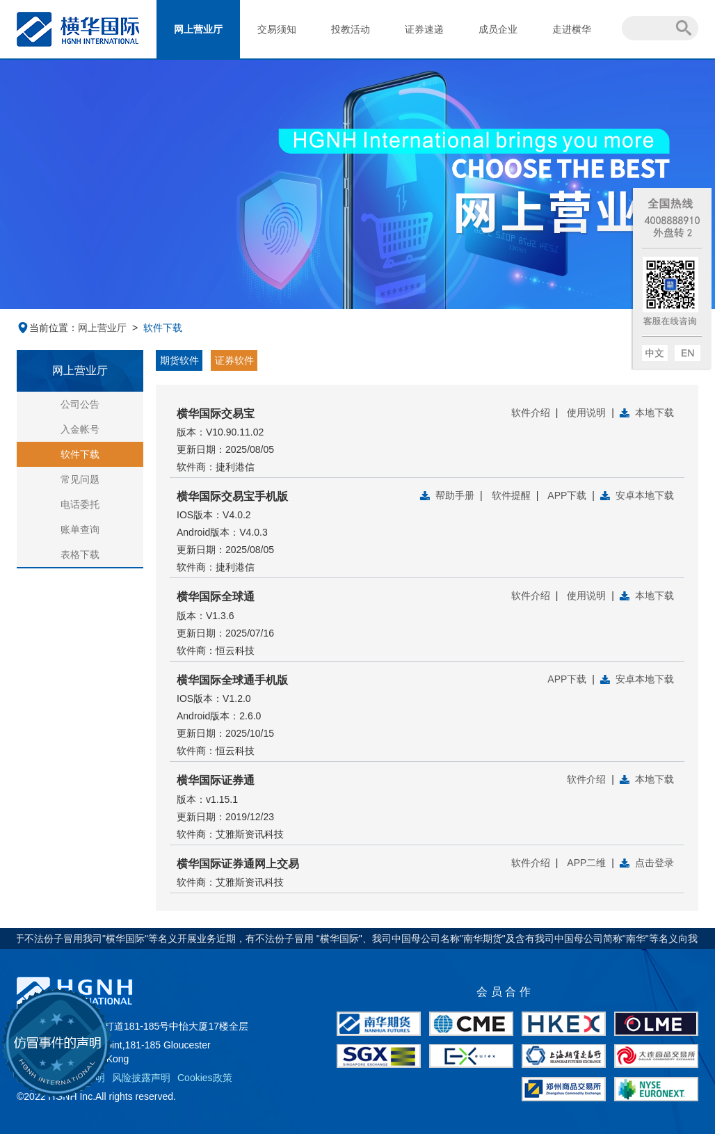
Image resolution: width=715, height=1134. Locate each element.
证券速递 (424, 29)
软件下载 (80, 454)
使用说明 (586, 412)
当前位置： (47, 327)
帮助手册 (454, 495)
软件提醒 (511, 495)
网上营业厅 (198, 29)
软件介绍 (530, 412)
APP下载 (566, 495)
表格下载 (80, 554)
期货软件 (179, 360)
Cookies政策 (204, 1077)
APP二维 (586, 862)
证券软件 (234, 360)
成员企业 (498, 29)
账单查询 (80, 529)
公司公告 (80, 404)
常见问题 (80, 479)
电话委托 (80, 504)
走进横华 (571, 29)
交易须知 (276, 29)
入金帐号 (80, 429)
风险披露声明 (141, 1077)
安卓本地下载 (645, 495)
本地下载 (654, 412)
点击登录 (654, 862)
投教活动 (350, 29)
